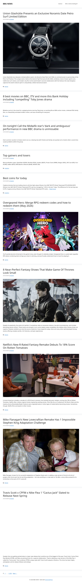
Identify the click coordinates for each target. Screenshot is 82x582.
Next (15, 573)
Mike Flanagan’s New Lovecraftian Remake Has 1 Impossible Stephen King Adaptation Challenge (39, 421)
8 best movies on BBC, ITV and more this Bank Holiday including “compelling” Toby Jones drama (35, 98)
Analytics (7, 168)
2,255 (10, 573)
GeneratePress (49, 579)
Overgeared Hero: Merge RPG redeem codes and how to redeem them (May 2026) (37, 204)
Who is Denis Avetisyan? (71, 3)
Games (6, 116)
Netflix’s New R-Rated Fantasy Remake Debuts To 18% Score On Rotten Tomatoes (39, 346)
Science (60, 3)
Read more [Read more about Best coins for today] (52, 189)
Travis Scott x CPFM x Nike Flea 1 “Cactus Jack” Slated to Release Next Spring (36, 494)
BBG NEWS (8, 3)
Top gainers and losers (16, 155)
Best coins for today (15, 178)
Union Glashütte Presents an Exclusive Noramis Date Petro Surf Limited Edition (38, 15)
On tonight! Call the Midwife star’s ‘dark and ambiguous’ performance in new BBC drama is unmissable (36, 127)
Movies (6, 86)
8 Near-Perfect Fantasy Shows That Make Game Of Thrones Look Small (38, 271)
